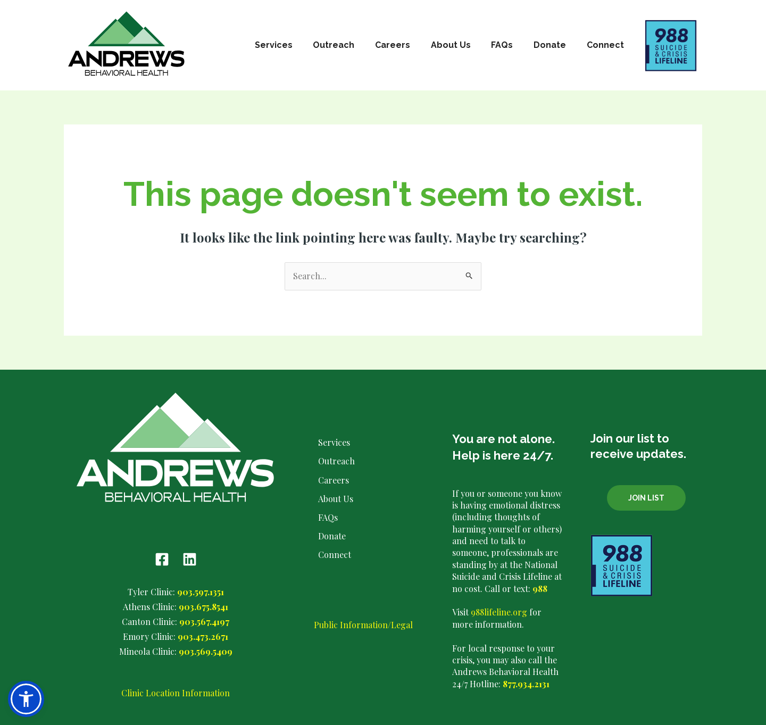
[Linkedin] (189, 560)
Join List (646, 498)
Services (296, 45)
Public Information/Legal (363, 632)
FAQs (511, 45)
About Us (463, 45)
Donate (555, 45)
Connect (607, 45)
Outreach (353, 45)
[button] (26, 699)
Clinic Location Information (175, 691)
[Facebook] (162, 560)
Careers (408, 45)
